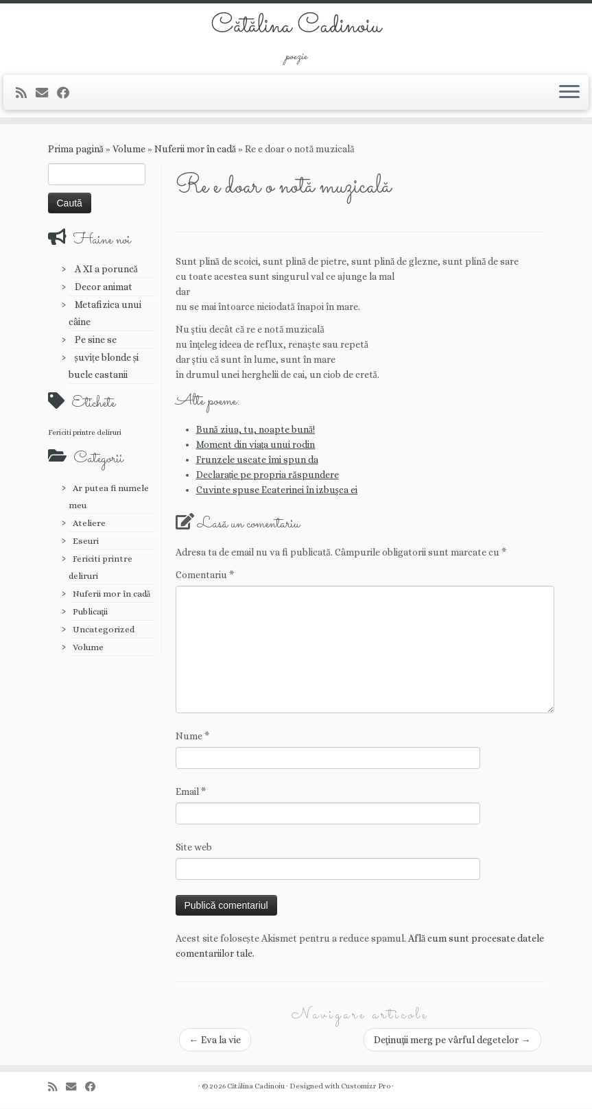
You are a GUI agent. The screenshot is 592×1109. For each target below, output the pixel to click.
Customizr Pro (365, 1087)
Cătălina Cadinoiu (296, 27)
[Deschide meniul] (569, 94)
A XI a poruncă (106, 270)
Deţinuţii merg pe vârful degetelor (452, 1041)
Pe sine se (96, 340)
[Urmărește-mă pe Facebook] (67, 94)
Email (191, 792)
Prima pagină (76, 150)
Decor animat (103, 288)
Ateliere (89, 524)
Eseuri (86, 542)
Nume (192, 737)
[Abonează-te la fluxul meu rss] (26, 94)
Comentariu (205, 576)
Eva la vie (215, 1041)
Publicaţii (90, 613)
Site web (194, 848)
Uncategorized (103, 630)
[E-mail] (46, 94)
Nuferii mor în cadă (195, 150)
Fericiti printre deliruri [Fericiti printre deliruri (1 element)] (84, 433)
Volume (129, 150)
